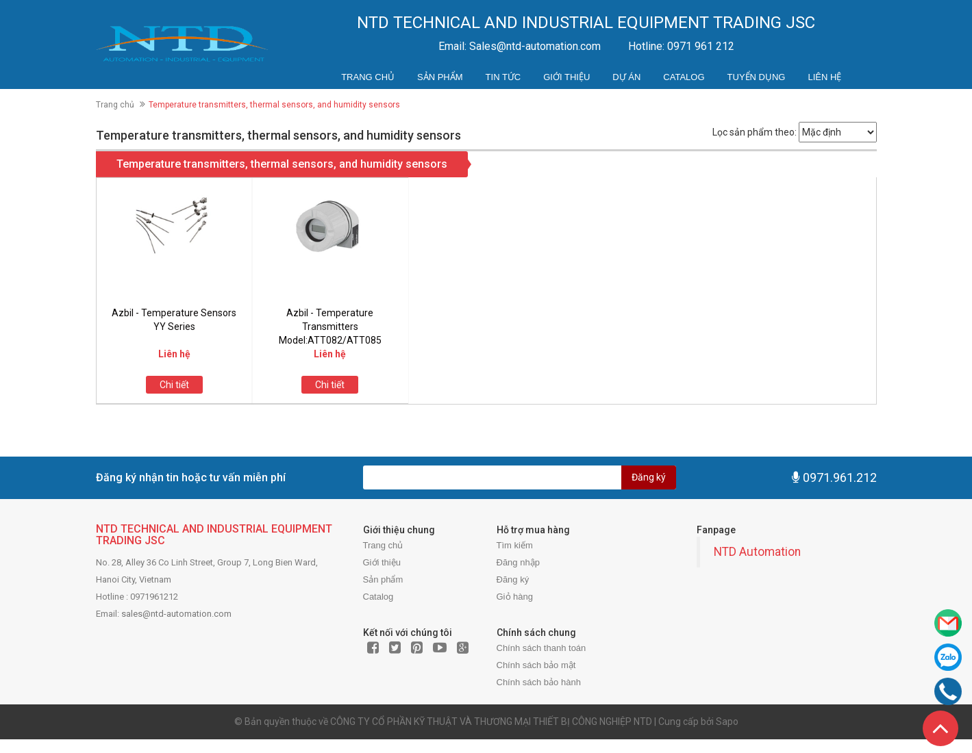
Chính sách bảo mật (536, 665)
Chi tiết (174, 384)
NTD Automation (757, 552)
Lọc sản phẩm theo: (754, 132)
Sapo (727, 721)
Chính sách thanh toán (541, 648)
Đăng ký (649, 477)
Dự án (626, 77)
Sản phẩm (440, 77)
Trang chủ (368, 77)
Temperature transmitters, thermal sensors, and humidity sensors (281, 163)
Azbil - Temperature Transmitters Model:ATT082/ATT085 (330, 326)
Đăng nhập (518, 562)
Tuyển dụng (756, 77)
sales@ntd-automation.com (176, 614)
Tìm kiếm (515, 545)
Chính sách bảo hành (539, 682)
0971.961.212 (840, 477)
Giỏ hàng (515, 596)
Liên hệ (824, 77)
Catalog (683, 77)
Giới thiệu (566, 77)
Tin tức (503, 77)
